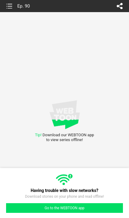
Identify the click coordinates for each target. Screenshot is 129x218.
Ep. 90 (23, 6)
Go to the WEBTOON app (64, 208)
